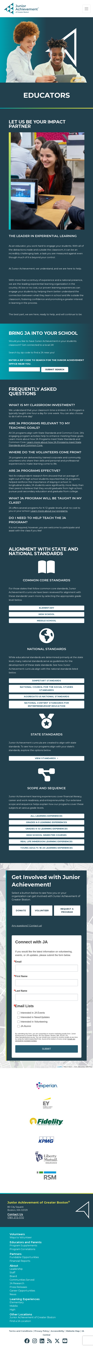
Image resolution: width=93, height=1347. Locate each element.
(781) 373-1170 (15, 1217)
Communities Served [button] (22, 1279)
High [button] (12, 1309)
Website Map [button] (73, 1331)
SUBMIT (46, 1049)
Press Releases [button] (18, 1287)
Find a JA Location (20, 1321)
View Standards (45, 758)
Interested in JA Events (33, 1013)
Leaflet (59, 1067)
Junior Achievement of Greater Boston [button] (33, 1317)
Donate (21, 910)
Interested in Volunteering (34, 1021)
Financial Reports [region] (20, 1261)
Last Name (21, 991)
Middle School (46, 620)
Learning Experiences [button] (25, 1299)
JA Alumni (26, 1026)
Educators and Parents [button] (26, 1242)
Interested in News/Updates (35, 1017)
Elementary (46, 608)
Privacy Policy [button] (41, 1331)
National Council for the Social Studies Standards (46, 688)
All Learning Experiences (46, 816)
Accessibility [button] (57, 1331)
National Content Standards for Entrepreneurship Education (46, 704)
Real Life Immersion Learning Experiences (46, 841)
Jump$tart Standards (46, 680)
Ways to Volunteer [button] (21, 1237)
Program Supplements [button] (23, 1245)
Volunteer (42, 910)
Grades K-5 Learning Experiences (46, 822)
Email (18, 962)
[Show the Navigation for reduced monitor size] (86, 9)
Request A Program (67, 910)
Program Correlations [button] (22, 1249)
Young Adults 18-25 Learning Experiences (46, 848)
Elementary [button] (17, 1302)
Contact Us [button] (15, 1214)
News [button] (13, 1294)
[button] (27, 1341)
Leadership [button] (16, 1269)
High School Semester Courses (46, 835)
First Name (21, 976)
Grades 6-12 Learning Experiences (47, 828)
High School (47, 614)
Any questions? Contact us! (27, 925)
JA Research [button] (17, 1283)
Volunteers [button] (17, 1234)
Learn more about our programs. (49, 511)
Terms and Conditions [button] (20, 1331)
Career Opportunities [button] (22, 1290)
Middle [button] (14, 1306)
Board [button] (13, 1276)
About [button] (14, 1265)
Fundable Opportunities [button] (24, 1257)
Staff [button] (12, 1272)
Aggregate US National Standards (46, 696)
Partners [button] (16, 1254)
